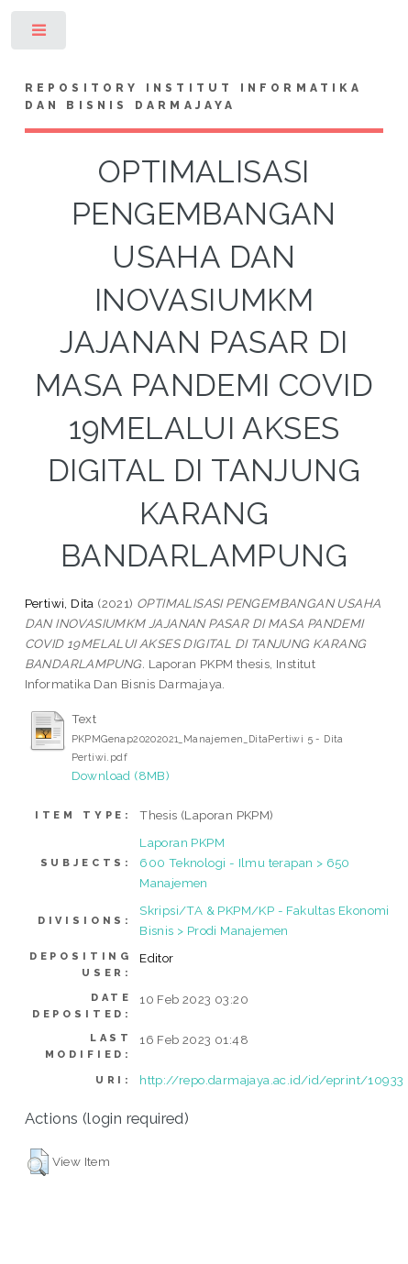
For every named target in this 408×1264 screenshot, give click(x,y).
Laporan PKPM (182, 842)
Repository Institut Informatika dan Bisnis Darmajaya (193, 97)
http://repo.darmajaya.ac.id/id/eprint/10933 (271, 1079)
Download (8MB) (121, 775)
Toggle (40, 34)
